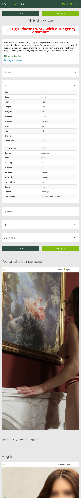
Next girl (60, 13)
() (66, 4)
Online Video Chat (12, 56)
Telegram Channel (13, 60)
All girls (7, 456)
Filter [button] (20, 13)
